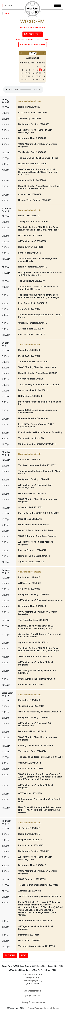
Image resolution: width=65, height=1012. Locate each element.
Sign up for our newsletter (34, 1002)
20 (29, 76)
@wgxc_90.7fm (32, 995)
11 (22, 73)
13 (29, 73)
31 (44, 79)
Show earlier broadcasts (29, 101)
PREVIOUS (10, 955)
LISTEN (8, 5)
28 (33, 79)
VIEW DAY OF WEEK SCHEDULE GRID (32, 39)
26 (26, 79)
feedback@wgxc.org (32, 980)
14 (33, 73)
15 (37, 73)
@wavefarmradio (32, 991)
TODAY (32, 53)
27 (29, 79)
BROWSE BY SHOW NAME (32, 44)
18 (22, 76)
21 (33, 76)
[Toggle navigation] (57, 5)
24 (44, 76)
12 (26, 73)
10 (44, 70)
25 (22, 79)
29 (37, 79)
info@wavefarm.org (32, 974)
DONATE (8, 13)
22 (37, 76)
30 (40, 79)
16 (40, 73)
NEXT (23, 955)
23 (40, 76)
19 (26, 76)
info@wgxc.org (32, 977)
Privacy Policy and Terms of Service (43, 1008)
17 (44, 73)
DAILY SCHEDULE (32, 34)
